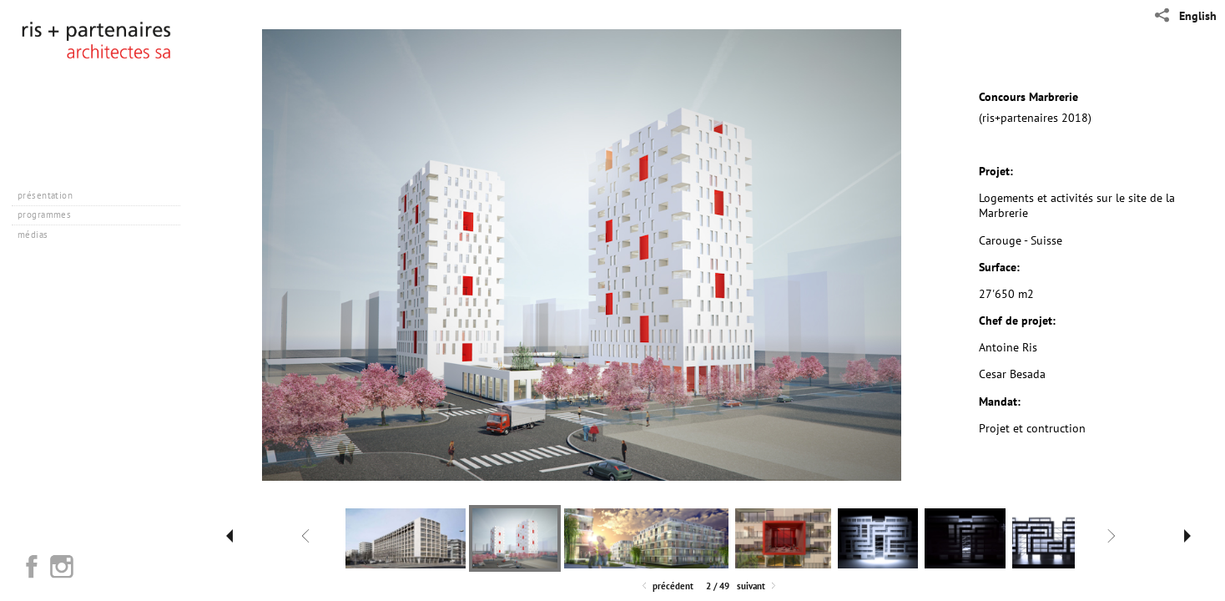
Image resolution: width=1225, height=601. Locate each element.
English (1198, 15)
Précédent (666, 586)
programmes (50, 214)
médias (39, 234)
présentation (51, 195)
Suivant (758, 586)
